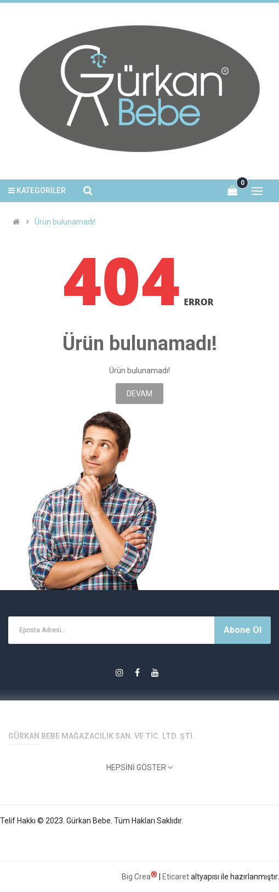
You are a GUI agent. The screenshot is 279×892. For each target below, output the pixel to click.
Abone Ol (242, 630)
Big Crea (139, 875)
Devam (139, 393)
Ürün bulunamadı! (65, 222)
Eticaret (175, 876)
